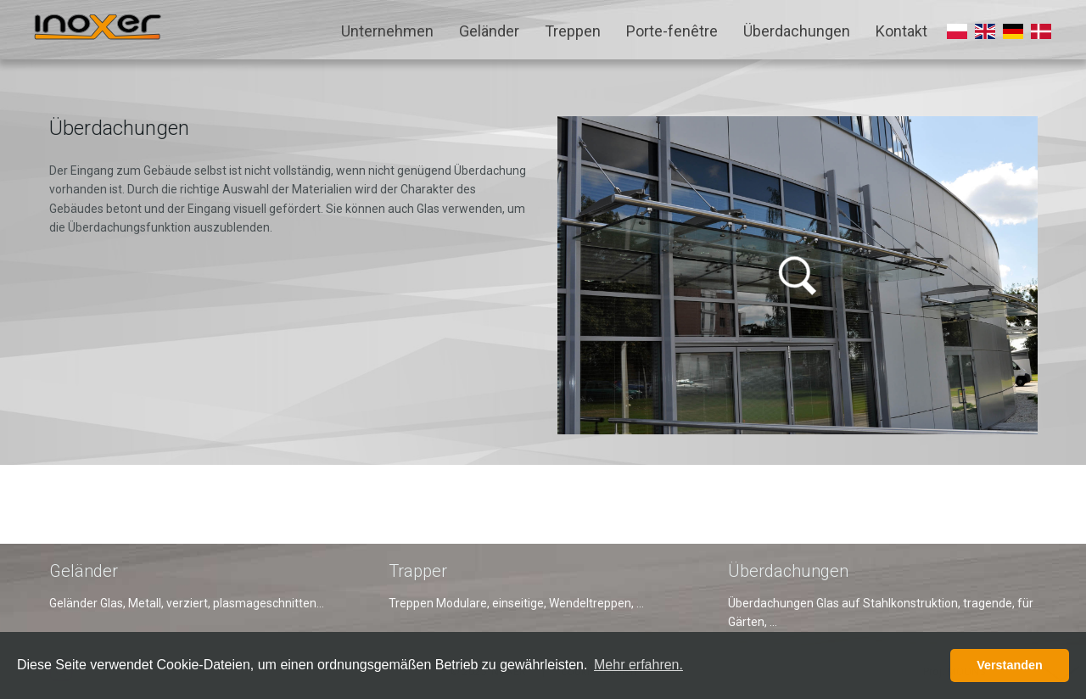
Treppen (573, 31)
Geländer (489, 31)
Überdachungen (796, 31)
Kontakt (901, 31)
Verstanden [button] (1010, 665)
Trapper (418, 571)
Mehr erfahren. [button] (638, 664)
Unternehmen (387, 31)
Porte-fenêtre (672, 31)
